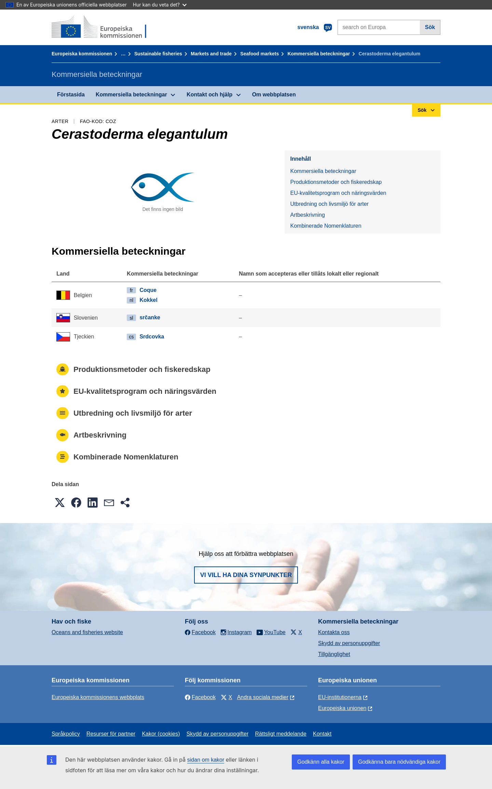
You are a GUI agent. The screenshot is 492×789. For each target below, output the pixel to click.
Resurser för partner (110, 734)
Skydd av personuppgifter (349, 643)
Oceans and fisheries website (87, 632)
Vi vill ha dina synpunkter (246, 575)
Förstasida (71, 94)
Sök (430, 27)
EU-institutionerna (339, 697)
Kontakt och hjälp (209, 94)
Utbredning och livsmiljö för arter (329, 204)
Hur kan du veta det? (160, 5)
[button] (60, 502)
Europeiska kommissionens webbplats (98, 697)
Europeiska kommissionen (82, 53)
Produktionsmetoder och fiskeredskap (336, 182)
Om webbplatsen (274, 94)
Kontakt (322, 734)
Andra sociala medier (262, 697)
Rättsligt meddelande (280, 734)
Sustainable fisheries (158, 53)
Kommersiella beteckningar (318, 53)
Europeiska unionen (342, 708)
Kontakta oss (334, 632)
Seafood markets (259, 53)
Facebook (200, 697)
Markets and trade (211, 53)
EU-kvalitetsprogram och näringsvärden (338, 193)
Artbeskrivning (307, 215)
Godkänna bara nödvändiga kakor (399, 762)
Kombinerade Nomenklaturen (325, 226)
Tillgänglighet (334, 654)
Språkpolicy (66, 734)
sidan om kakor (205, 760)
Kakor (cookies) (161, 734)
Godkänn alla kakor (320, 762)
